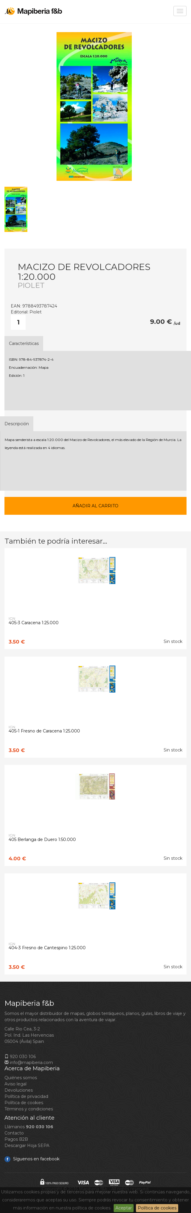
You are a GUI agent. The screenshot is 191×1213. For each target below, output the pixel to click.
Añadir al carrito (95, 506)
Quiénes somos (20, 1077)
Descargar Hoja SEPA (26, 1145)
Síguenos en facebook (32, 1159)
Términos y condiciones (28, 1109)
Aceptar (123, 1208)
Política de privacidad (26, 1096)
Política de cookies (157, 1208)
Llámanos (28, 1126)
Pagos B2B (16, 1139)
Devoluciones (18, 1090)
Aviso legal (15, 1084)
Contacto (14, 1133)
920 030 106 (20, 1056)
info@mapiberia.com (28, 1062)
